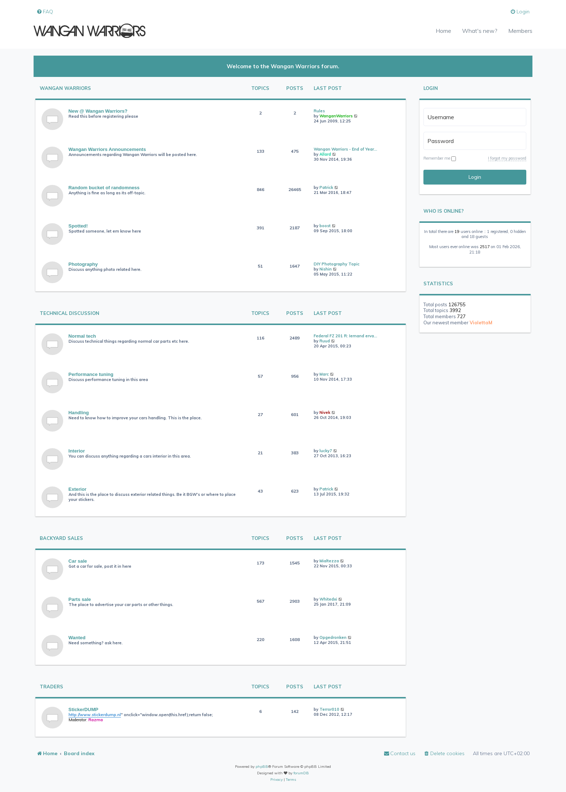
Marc (324, 374)
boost (325, 225)
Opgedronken (333, 637)
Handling (79, 412)
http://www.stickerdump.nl (95, 714)
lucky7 (325, 450)
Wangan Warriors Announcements (107, 149)
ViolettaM (481, 322)
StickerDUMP (84, 709)
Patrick (326, 187)
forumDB (301, 773)
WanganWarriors (336, 115)
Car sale (78, 561)
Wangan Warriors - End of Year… (345, 149)
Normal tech (82, 336)
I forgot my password (507, 158)
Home (443, 30)
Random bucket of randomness (104, 187)
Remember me (439, 158)
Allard (325, 154)
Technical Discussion (69, 313)
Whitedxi (328, 599)
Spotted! (78, 226)
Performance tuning (91, 374)
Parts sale (80, 599)
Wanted (77, 637)
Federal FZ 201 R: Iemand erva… (345, 335)
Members (520, 30)
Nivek (324, 412)
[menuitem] (44, 11)
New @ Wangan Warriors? (98, 111)
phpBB (262, 766)
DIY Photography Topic (337, 264)
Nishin (325, 269)
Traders (51, 686)
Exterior (78, 489)
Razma (95, 719)
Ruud (324, 340)
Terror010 (329, 709)
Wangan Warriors (65, 88)
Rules (319, 110)
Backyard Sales (61, 538)
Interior (77, 451)
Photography (83, 264)
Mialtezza (329, 560)
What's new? (479, 30)
